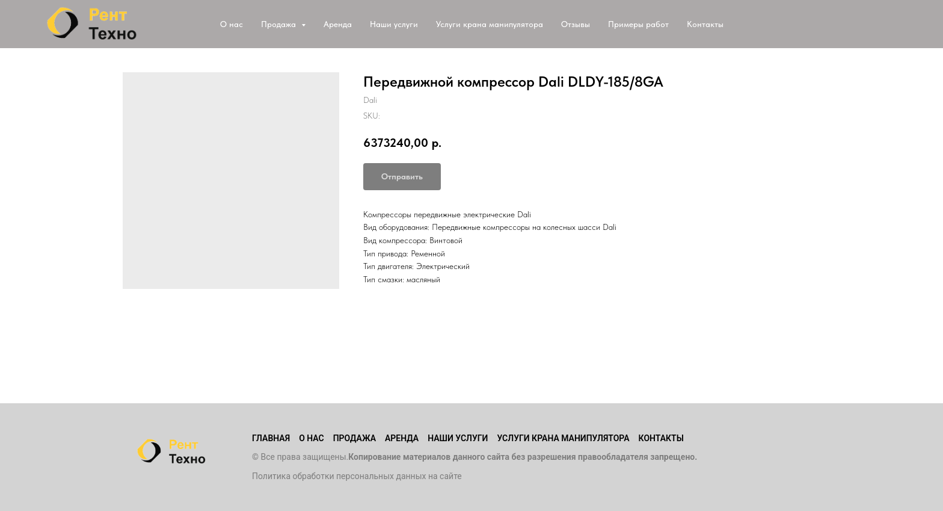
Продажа (354, 438)
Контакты (705, 24)
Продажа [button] (279, 24)
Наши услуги (394, 24)
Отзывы (575, 24)
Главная (271, 438)
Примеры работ (638, 24)
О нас (231, 24)
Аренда (338, 24)
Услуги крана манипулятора (489, 24)
